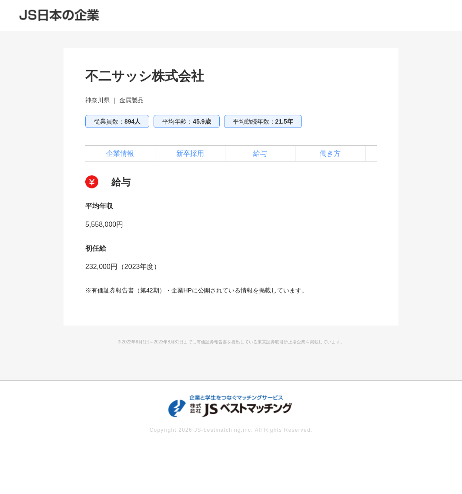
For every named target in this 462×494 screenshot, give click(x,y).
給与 (260, 153)
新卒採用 (190, 153)
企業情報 (120, 153)
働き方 (330, 153)
